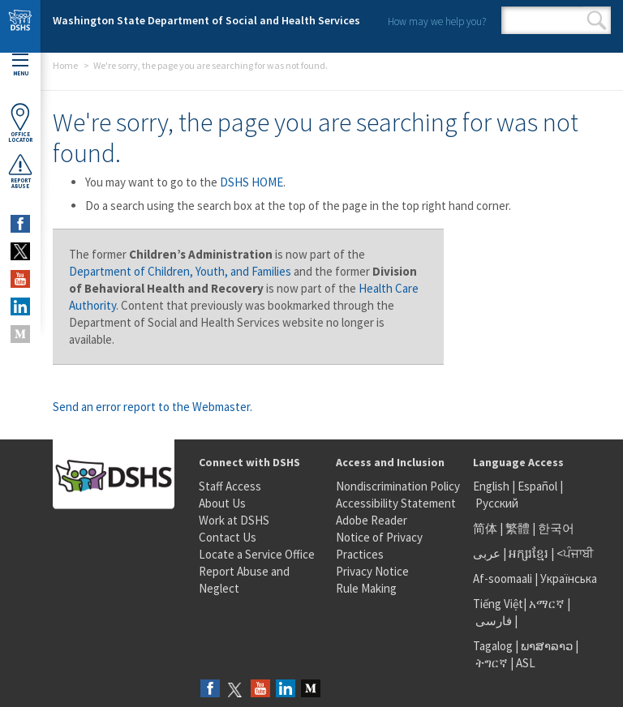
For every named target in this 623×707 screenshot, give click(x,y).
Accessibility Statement (396, 503)
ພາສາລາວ (547, 645)
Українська (568, 578)
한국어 (556, 528)
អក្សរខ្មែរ (528, 553)
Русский (496, 503)
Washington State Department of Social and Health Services (206, 20)
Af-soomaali (502, 578)
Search (596, 20)
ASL (525, 663)
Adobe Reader (371, 520)
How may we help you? (437, 21)
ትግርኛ (491, 663)
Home (65, 65)
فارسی (492, 620)
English (492, 486)
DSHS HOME (251, 182)
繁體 (518, 528)
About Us (222, 503)
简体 (485, 528)
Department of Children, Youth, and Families (180, 271)
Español (537, 486)
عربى (487, 553)
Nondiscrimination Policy (398, 486)
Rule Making (366, 588)
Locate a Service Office (257, 554)
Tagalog (493, 645)
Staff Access (230, 486)
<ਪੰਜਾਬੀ (575, 553)
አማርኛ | (549, 603)
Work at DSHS (234, 520)
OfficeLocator (20, 123)
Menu (20, 65)
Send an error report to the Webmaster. (152, 406)
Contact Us (227, 537)
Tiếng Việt (498, 603)
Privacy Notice (372, 571)
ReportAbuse (20, 171)
